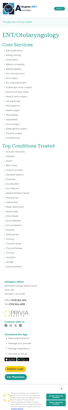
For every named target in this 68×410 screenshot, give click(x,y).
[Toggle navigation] (59, 9)
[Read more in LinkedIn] (20, 326)
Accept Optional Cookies (56, 396)
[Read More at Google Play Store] (23, 359)
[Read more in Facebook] (6, 326)
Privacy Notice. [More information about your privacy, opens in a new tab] (17, 409)
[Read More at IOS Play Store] (11, 359)
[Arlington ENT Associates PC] (20, 8)
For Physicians (15, 377)
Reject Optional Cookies (56, 403)
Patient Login (15, 369)
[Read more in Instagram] (11, 326)
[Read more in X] (16, 326)
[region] (34, 397)
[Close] (61, 388)
